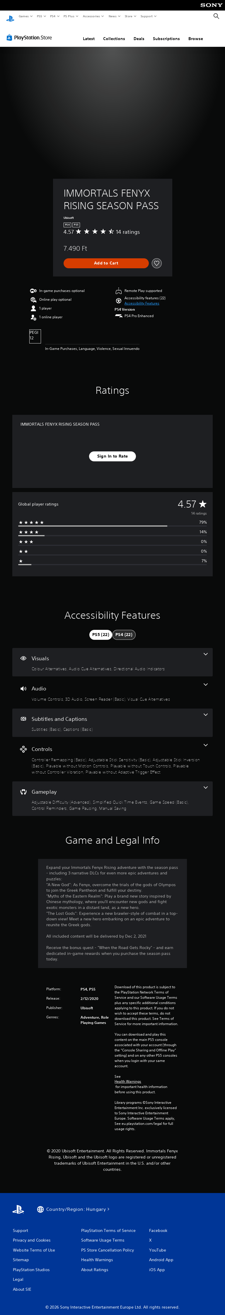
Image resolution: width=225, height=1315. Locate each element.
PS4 (53, 16)
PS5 (39, 16)
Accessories (91, 16)
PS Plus (69, 16)
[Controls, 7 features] (112, 753)
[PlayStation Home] (10, 16)
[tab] (100, 629)
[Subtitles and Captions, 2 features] (112, 717)
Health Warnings (128, 1076)
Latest (89, 33)
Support (146, 16)
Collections (114, 33)
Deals (139, 33)
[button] (142, 297)
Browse (195, 33)
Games (23, 16)
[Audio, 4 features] (112, 687)
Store (128, 16)
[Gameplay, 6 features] (112, 793)
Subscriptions (166, 33)
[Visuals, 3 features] (112, 656)
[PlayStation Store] (30, 32)
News (113, 16)
